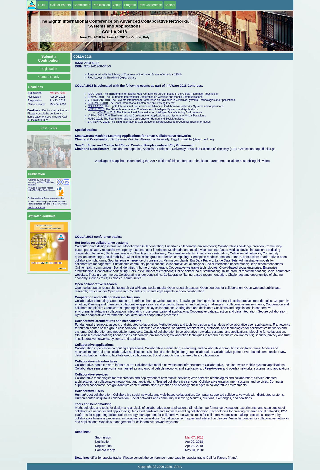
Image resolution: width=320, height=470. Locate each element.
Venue (116, 5)
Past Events (48, 128)
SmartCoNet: (84, 136)
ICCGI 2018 (95, 93)
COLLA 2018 (95, 106)
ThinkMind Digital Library (121, 77)
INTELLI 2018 (96, 109)
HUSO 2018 (95, 118)
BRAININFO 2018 (98, 121)
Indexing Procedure (36, 207)
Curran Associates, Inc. (54, 198)
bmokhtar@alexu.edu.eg (197, 139)
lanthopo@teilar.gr (262, 149)
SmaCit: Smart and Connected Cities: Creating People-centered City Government (134, 145)
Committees (82, 5)
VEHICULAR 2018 (99, 100)
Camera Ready (48, 77)
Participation (101, 5)
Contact (169, 5)
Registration (48, 69)
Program (130, 5)
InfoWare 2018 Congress (184, 85)
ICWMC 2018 (96, 96)
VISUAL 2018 (96, 115)
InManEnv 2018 (106, 112)
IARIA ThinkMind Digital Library (41, 190)
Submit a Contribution (49, 58)
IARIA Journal (61, 204)
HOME (43, 5)
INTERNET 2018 (98, 103)
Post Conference (150, 5)
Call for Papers (60, 5)
